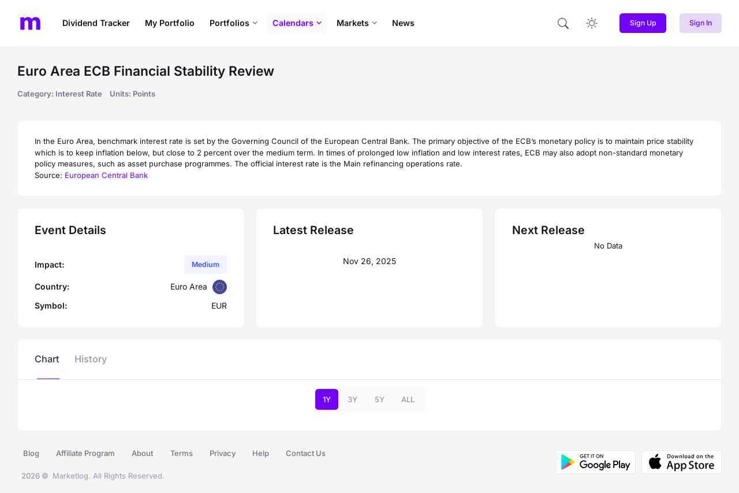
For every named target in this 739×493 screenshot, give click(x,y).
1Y (327, 399)
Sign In (700, 22)
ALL (408, 399)
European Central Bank (106, 175)
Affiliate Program (85, 453)
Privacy (223, 453)
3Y (352, 399)
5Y (380, 399)
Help (260, 453)
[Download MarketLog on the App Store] (679, 462)
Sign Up (643, 22)
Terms (181, 453)
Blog (31, 453)
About (142, 453)
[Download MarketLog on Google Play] (595, 462)
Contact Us (306, 453)
